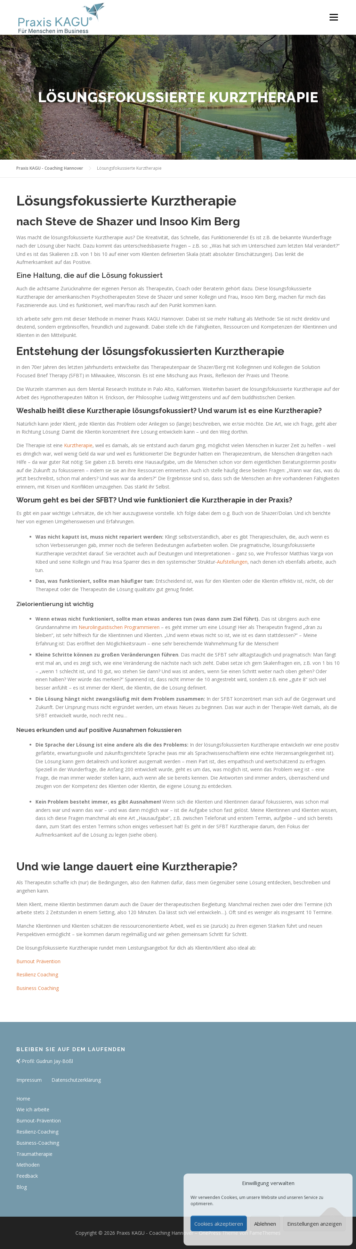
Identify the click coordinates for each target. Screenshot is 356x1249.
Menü (333, 17)
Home (23, 1098)
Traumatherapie (34, 1154)
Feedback (27, 1176)
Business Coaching (37, 988)
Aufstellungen (232, 561)
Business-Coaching (37, 1142)
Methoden (28, 1164)
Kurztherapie (78, 445)
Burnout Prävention (38, 961)
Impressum (29, 1080)
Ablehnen (265, 1223)
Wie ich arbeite (32, 1109)
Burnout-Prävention (38, 1120)
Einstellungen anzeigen (314, 1223)
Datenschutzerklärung (76, 1080)
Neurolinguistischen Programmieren (119, 627)
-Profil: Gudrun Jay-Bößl (44, 1061)
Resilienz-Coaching (37, 1131)
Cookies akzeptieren (218, 1223)
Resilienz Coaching (37, 974)
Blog (21, 1187)
